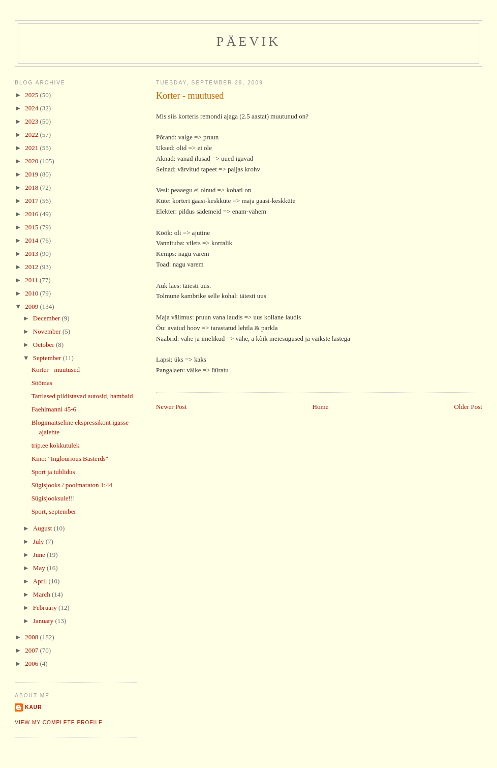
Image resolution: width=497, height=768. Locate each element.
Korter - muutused (190, 96)
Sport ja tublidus (53, 472)
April (41, 581)
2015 (32, 227)
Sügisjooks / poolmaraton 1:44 (72, 485)
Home (321, 406)
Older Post (468, 406)
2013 (32, 253)
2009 (32, 306)
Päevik (248, 41)
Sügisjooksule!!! (53, 498)
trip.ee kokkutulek (56, 445)
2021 (32, 148)
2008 (32, 637)
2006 (32, 663)
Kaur (33, 707)
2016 (32, 214)
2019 (32, 174)
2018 (32, 187)
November (48, 331)
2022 (32, 134)
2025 (32, 95)
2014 (32, 240)
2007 (32, 650)
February (45, 607)
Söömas (42, 383)
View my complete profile (59, 722)
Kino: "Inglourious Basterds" (70, 458)
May (40, 568)
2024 (32, 108)
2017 (32, 200)
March (42, 594)
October (44, 344)
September (48, 358)
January (44, 621)
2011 (32, 280)
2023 (32, 121)
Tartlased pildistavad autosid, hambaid (82, 396)
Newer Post (171, 406)
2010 (32, 293)
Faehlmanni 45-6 (54, 409)
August (43, 528)
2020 (32, 161)
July (39, 541)
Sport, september (54, 511)
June (40, 554)
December (47, 318)
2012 (32, 267)
